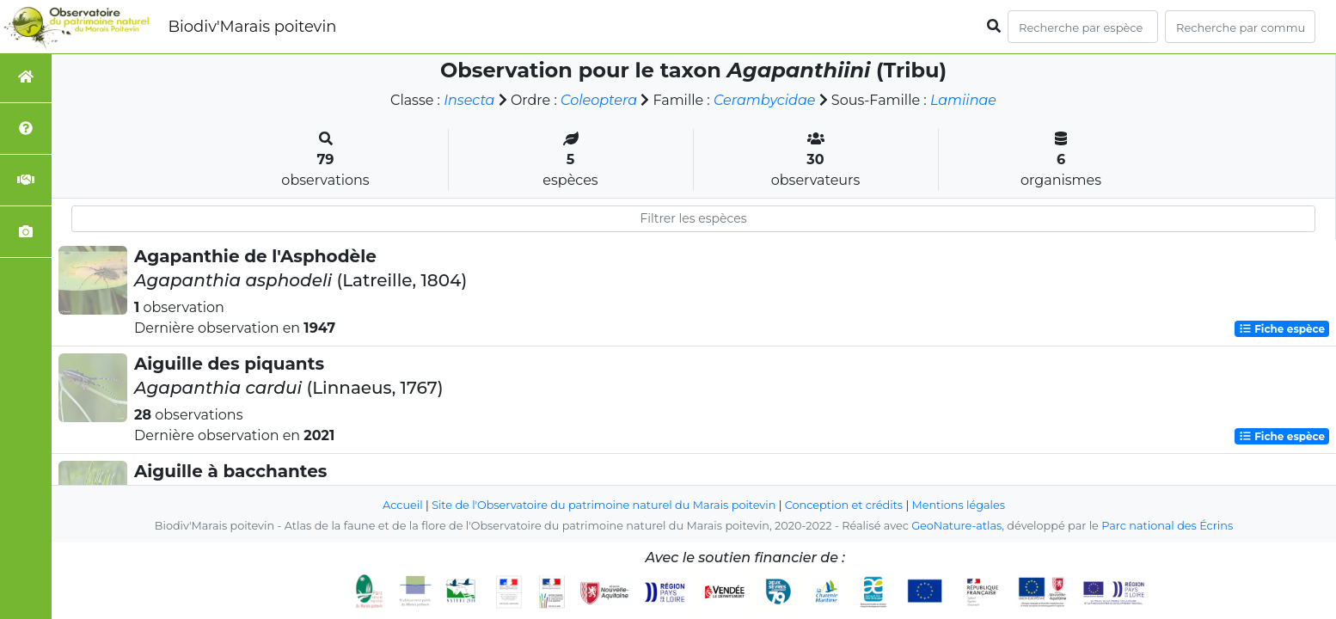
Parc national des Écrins (1167, 525)
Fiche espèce (1282, 328)
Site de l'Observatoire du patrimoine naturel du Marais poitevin (603, 505)
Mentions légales (958, 505)
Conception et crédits (844, 505)
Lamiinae (963, 100)
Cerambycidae (764, 100)
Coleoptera (599, 100)
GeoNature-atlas (956, 525)
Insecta (469, 100)
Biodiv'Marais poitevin (252, 26)
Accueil (403, 505)
